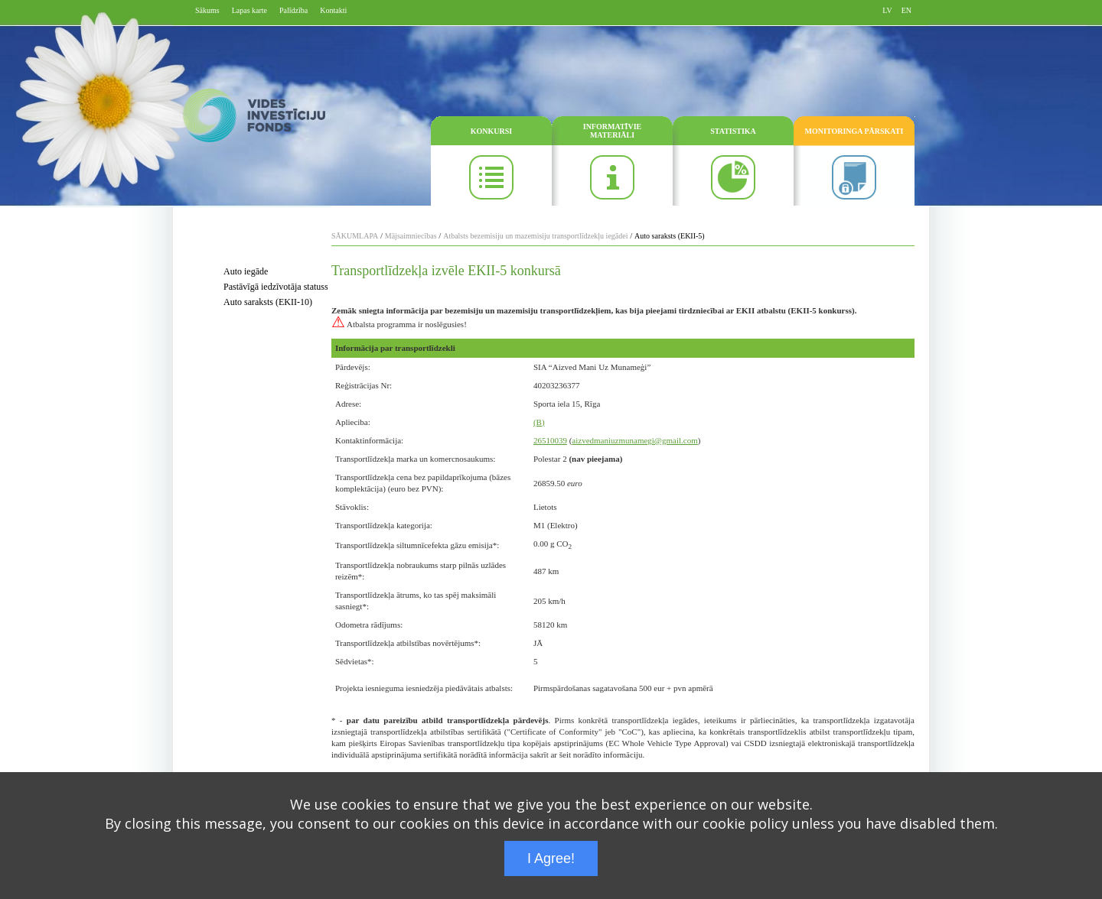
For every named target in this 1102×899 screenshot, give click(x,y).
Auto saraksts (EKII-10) (267, 302)
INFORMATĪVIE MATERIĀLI (612, 130)
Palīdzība (293, 10)
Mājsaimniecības (411, 236)
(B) (539, 422)
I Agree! (551, 858)
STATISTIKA (733, 131)
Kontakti (333, 10)
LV (887, 10)
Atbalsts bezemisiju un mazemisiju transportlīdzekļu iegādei (535, 236)
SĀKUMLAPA (354, 236)
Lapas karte (249, 10)
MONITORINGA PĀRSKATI (854, 131)
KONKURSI (491, 131)
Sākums (207, 10)
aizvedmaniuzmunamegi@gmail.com (634, 440)
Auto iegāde (245, 271)
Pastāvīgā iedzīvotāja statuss (275, 286)
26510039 (550, 440)
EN (906, 10)
